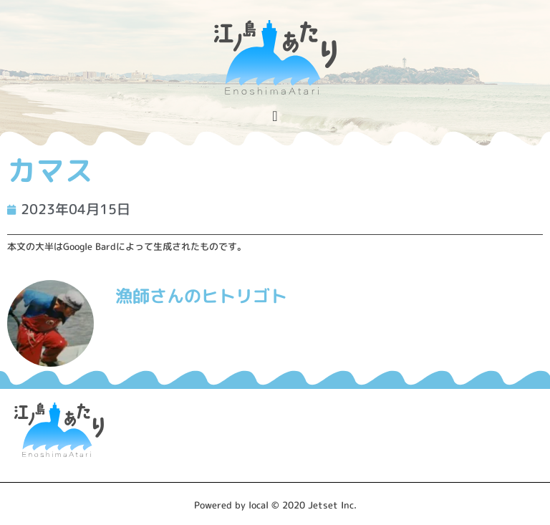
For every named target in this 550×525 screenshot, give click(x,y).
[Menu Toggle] (274, 116)
